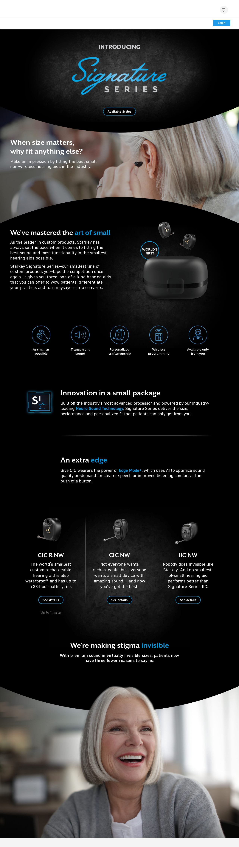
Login (222, 23)
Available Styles (119, 111)
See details (51, 600)
